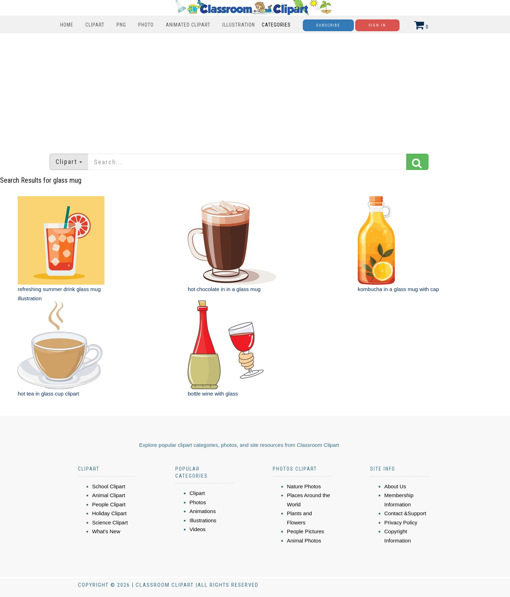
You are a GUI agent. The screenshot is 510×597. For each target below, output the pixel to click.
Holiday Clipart (109, 513)
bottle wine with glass (213, 394)
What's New (106, 531)
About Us (395, 486)
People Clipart (108, 504)
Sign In (377, 25)
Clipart (94, 25)
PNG (121, 25)
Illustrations (202, 520)
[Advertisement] (255, 90)
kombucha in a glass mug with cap (398, 289)
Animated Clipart (188, 25)
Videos (197, 529)
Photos (197, 502)
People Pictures (305, 531)
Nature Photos (304, 486)
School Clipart (108, 486)
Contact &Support (405, 513)
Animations (202, 511)
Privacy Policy (400, 522)
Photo (146, 25)
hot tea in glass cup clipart (48, 394)
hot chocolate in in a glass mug (224, 289)
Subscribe (328, 25)
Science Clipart (110, 522)
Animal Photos (304, 541)
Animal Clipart (108, 495)
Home (66, 25)
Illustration (238, 25)
